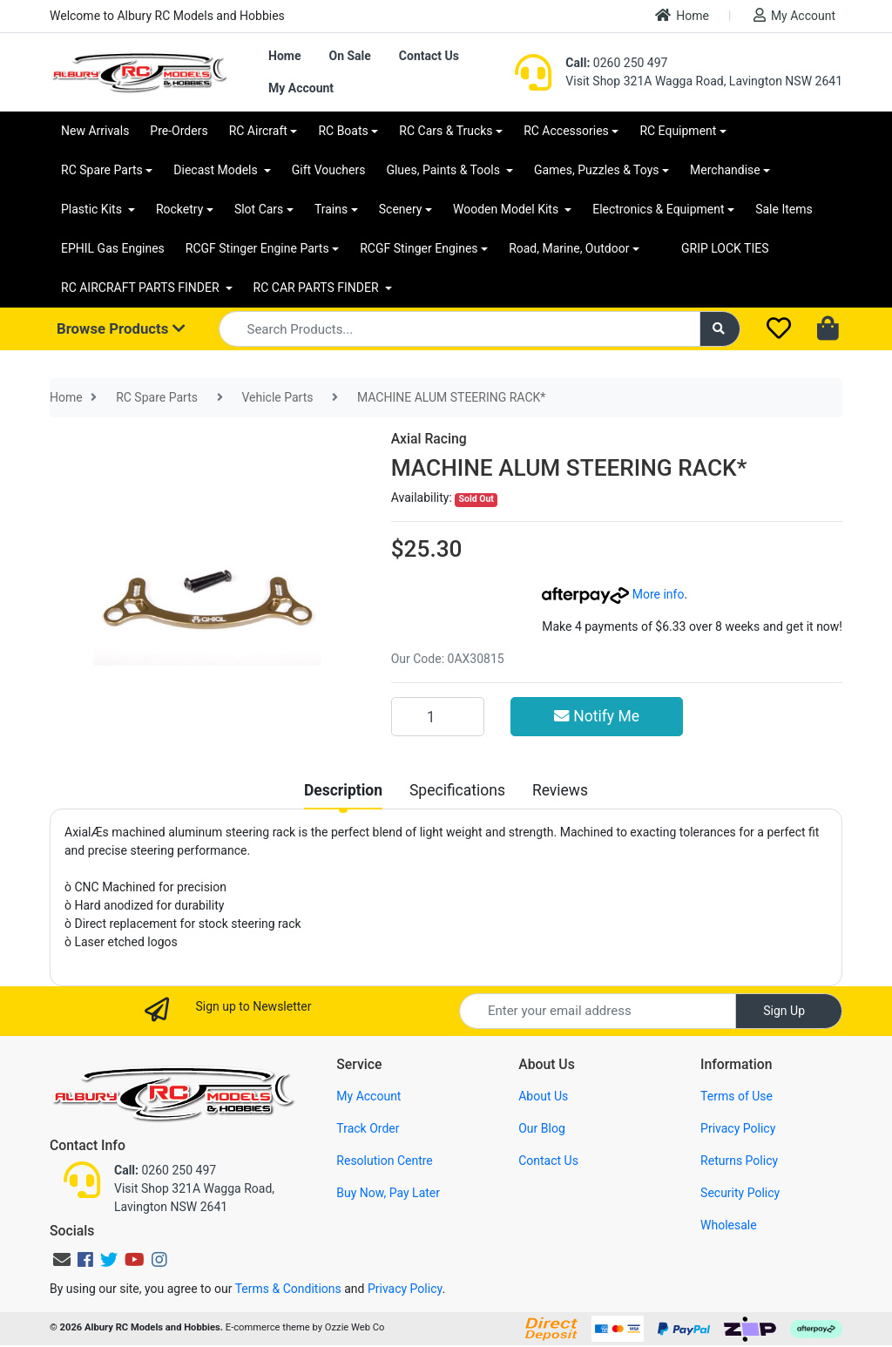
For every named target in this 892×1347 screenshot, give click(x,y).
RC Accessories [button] (566, 131)
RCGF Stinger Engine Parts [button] (257, 248)
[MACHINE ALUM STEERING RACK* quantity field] (437, 716)
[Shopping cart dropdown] (829, 329)
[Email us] (62, 1259)
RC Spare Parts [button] (102, 170)
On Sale (349, 56)
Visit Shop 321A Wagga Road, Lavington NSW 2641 (703, 81)
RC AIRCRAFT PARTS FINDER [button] (141, 287)
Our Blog (541, 1128)
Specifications (457, 790)
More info (613, 594)
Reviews (560, 790)
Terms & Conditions (288, 1289)
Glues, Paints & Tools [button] (444, 170)
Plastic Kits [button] (93, 209)
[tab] (343, 790)
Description (343, 790)
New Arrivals (95, 131)
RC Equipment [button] (677, 131)
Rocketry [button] (179, 209)
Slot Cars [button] (258, 209)
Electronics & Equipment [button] (658, 209)
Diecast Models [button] (216, 170)
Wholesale (728, 1225)
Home (682, 15)
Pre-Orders (178, 131)
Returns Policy (739, 1161)
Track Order (367, 1128)
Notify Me (596, 716)
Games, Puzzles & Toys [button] (596, 170)
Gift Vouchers (329, 170)
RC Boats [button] (343, 131)
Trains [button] (331, 209)
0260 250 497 (616, 63)
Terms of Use (736, 1096)
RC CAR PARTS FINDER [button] (317, 287)
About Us (543, 1096)
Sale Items (784, 209)
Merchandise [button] (725, 170)
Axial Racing (429, 438)
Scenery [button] (400, 209)
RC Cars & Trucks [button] (445, 131)
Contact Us (429, 56)
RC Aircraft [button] (258, 131)
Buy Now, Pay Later (388, 1193)
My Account (794, 15)
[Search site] (720, 329)
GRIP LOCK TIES (725, 248)
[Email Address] (597, 1011)
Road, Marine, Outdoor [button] (569, 248)
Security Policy (740, 1193)
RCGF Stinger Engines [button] (418, 248)
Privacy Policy (737, 1128)
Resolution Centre (384, 1161)
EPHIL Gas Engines (113, 248)
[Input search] (459, 329)
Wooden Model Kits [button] (507, 209)
